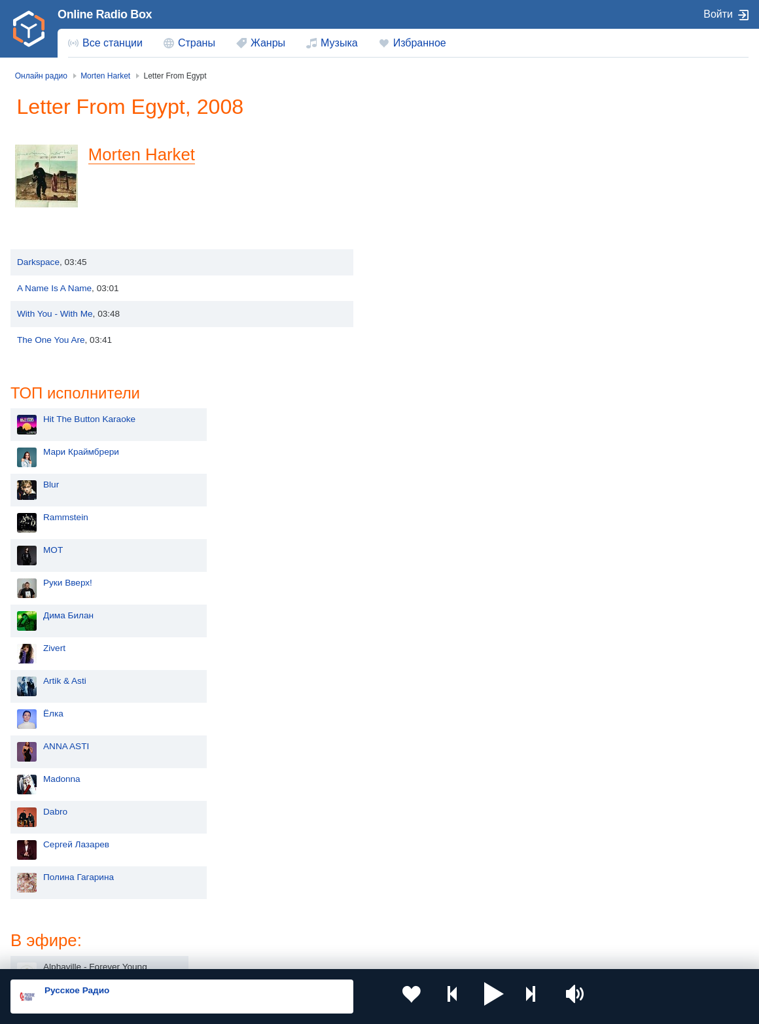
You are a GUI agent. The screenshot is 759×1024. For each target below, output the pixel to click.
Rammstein (419, 229)
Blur (404, 196)
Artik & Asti (418, 392)
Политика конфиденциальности (300, 953)
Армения (345, 872)
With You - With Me (55, 314)
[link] (28, 28)
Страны (196, 42)
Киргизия (52, 872)
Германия (493, 918)
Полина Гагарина (432, 588)
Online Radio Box (105, 14)
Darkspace (38, 262)
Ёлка (407, 425)
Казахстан (494, 851)
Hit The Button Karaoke (443, 130)
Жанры (268, 42)
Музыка (339, 42)
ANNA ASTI (419, 458)
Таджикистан (206, 872)
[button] (462, 996)
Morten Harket (147, 154)
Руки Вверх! (421, 294)
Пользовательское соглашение (173, 953)
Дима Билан (422, 327)
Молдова (345, 851)
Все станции (112, 42)
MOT (406, 261)
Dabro (409, 523)
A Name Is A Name (54, 288)
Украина (197, 851)
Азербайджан (354, 918)
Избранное (419, 42)
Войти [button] (718, 14)
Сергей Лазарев (430, 556)
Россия (48, 851)
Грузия (193, 918)
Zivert (408, 359)
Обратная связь (399, 953)
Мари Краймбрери (434, 163)
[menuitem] (105, 43)
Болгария (492, 872)
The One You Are (51, 340)
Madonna (415, 490)
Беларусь (52, 918)
